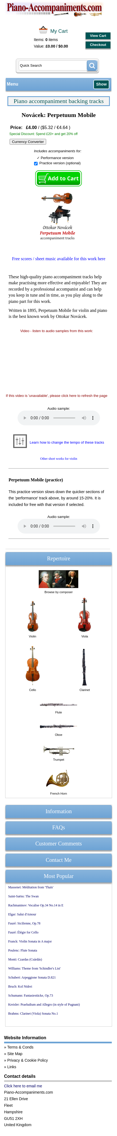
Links (11, 1067)
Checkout (98, 45)
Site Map (14, 1054)
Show (101, 84)
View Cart (98, 36)
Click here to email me (23, 1086)
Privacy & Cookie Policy (27, 1060)
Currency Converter (28, 142)
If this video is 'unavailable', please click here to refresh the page (56, 396)
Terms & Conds (20, 1047)
